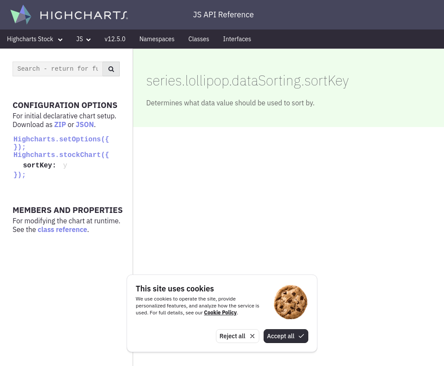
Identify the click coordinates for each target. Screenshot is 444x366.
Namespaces (156, 39)
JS (83, 39)
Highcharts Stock (34, 39)
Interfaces (237, 39)
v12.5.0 (114, 39)
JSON (85, 124)
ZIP (60, 124)
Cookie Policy (220, 312)
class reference (62, 229)
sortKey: (41, 166)
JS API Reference (223, 15)
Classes (199, 39)
